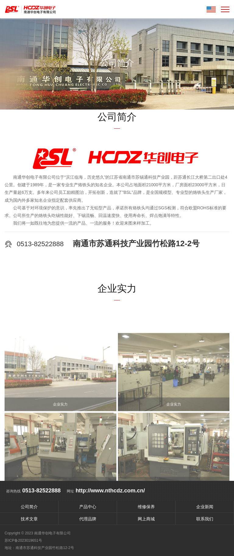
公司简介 (29, 506)
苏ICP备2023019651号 (23, 540)
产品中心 (87, 506)
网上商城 (146, 518)
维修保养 (146, 506)
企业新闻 (204, 506)
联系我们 (204, 518)
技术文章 (29, 518)
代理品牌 (87, 518)
